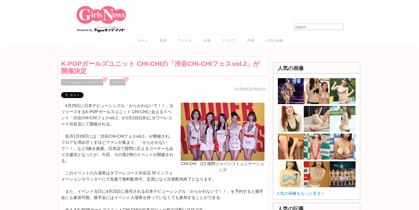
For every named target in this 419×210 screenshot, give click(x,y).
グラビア (229, 40)
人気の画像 (274, 40)
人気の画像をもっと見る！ (300, 193)
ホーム (143, 40)
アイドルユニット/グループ (82, 82)
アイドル (185, 40)
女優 (206, 40)
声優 (250, 40)
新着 (162, 40)
